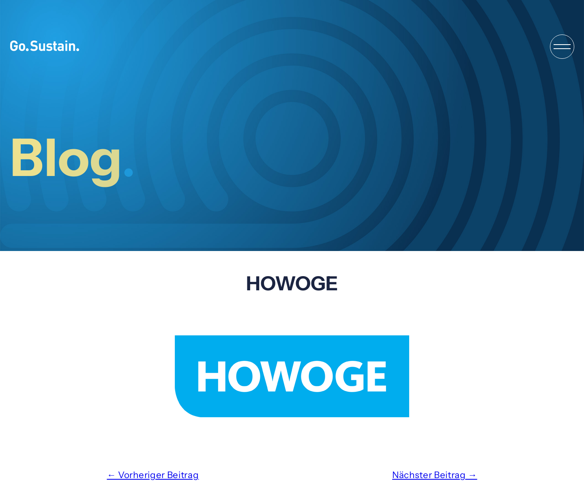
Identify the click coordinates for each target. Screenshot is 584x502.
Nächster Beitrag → (434, 475)
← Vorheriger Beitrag (153, 475)
